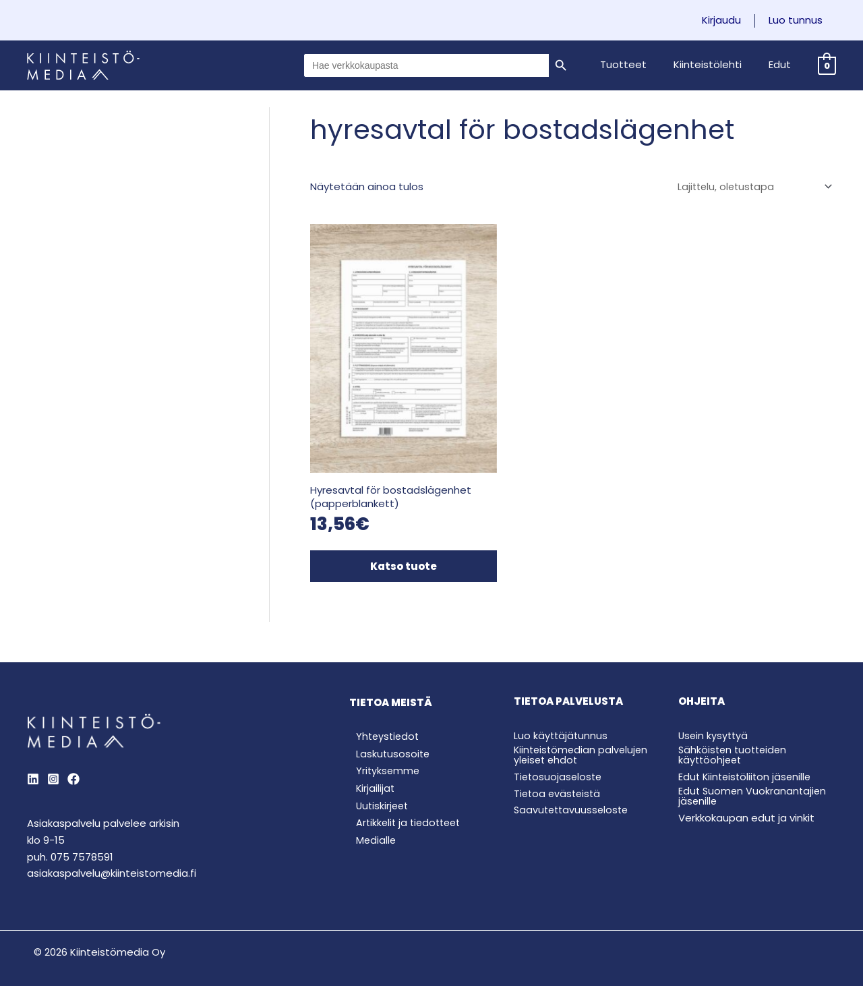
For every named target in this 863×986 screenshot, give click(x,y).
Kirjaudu (731, 20)
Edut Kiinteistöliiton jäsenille (747, 750)
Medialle (369, 819)
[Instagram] (53, 753)
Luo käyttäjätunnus (561, 710)
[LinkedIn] (33, 753)
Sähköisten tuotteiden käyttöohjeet (735, 729)
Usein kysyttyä (714, 710)
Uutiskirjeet (377, 783)
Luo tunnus (799, 20)
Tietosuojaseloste (559, 750)
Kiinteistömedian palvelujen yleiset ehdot (583, 729)
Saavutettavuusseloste (573, 784)
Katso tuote (392, 540)
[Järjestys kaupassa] (751, 187)
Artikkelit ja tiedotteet (404, 801)
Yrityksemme (382, 747)
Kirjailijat (369, 765)
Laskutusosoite (387, 729)
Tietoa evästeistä (559, 767)
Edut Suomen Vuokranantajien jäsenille (753, 769)
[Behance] (73, 753)
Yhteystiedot (382, 711)
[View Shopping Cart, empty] (827, 65)
